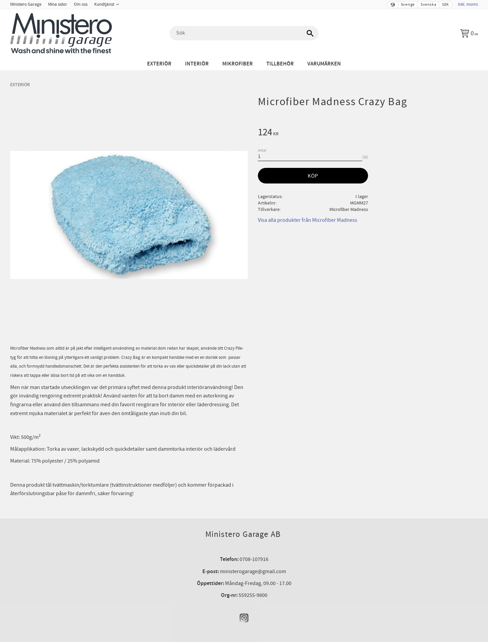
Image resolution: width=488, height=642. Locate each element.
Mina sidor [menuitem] (57, 4)
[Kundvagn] (469, 33)
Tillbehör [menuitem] (280, 63)
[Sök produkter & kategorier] (244, 33)
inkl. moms (468, 4)
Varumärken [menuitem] (324, 63)
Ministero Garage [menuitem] (25, 4)
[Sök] (310, 33)
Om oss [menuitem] (80, 4)
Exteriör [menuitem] (159, 63)
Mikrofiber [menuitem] (237, 63)
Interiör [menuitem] (197, 63)
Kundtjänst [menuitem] (104, 4)
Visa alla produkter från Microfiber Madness (307, 220)
